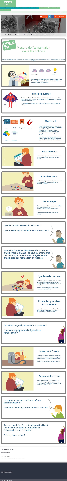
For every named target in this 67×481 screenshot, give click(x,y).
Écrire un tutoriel (53, 7)
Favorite (41, 16)
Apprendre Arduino (16, 7)
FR (61, 12)
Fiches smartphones (31, 7)
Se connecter (5, 10)
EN (63, 12)
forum (42, 7)
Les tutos (4, 7)
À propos (55, 12)
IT (65, 12)
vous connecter (9, 457)
